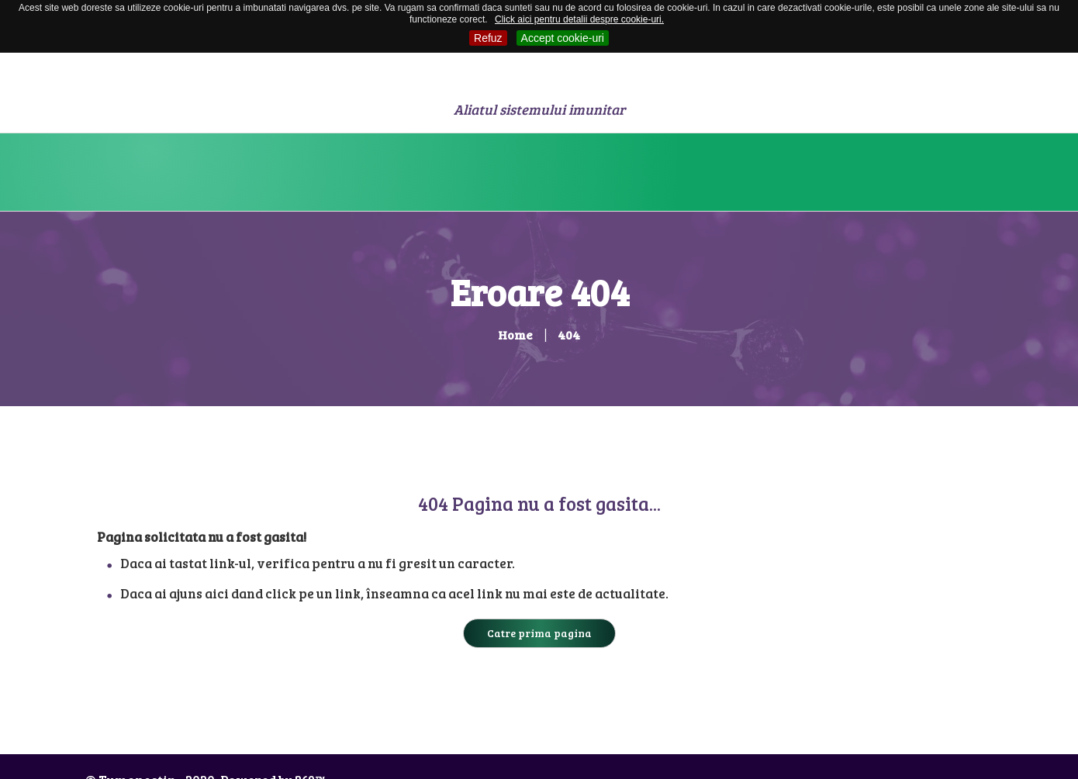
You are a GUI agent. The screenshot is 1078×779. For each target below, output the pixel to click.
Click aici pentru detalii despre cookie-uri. (579, 19)
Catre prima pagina (539, 633)
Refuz (488, 38)
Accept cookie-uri (562, 38)
